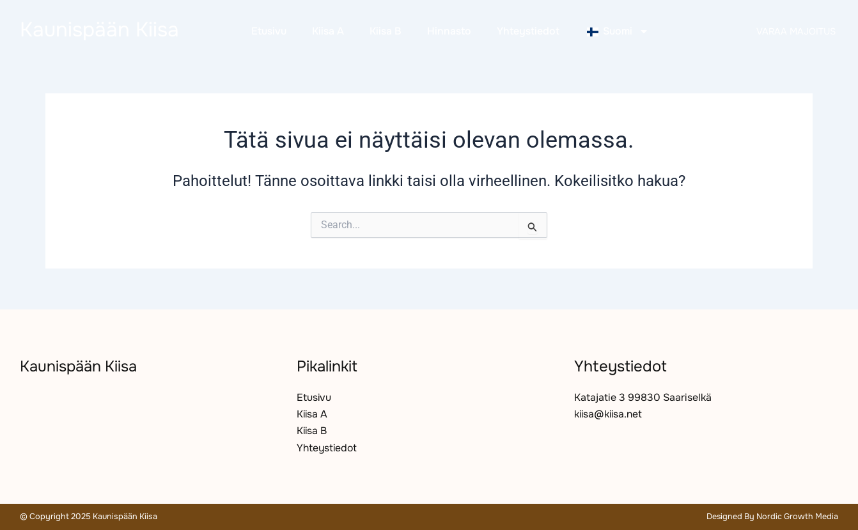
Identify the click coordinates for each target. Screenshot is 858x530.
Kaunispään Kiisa (99, 30)
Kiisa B (386, 31)
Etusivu (268, 31)
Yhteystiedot (528, 31)
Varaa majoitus (796, 31)
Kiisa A (328, 31)
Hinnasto (449, 31)
